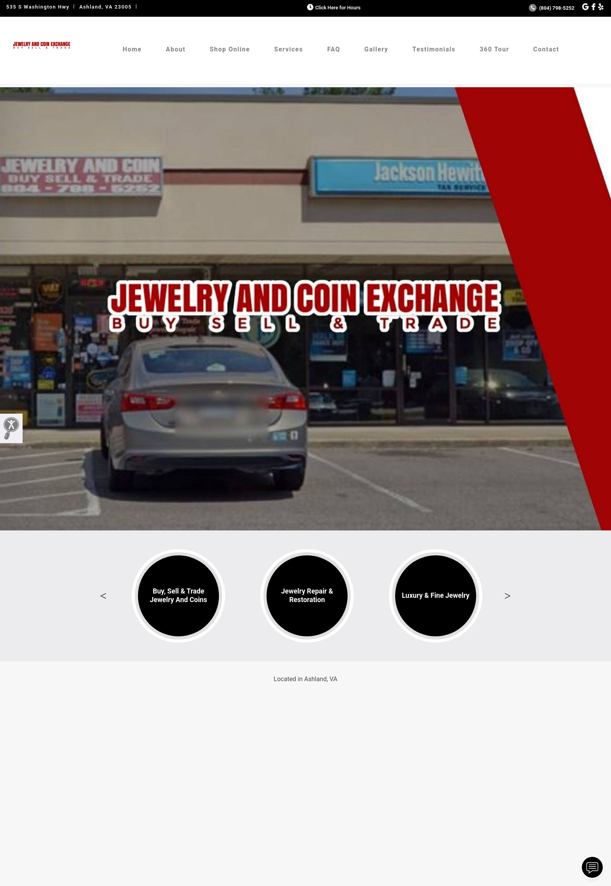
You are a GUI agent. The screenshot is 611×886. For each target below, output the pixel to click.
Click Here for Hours (333, 8)
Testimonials (434, 49)
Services (288, 49)
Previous (103, 595)
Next (508, 595)
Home (132, 49)
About (176, 49)
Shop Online (230, 49)
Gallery (376, 49)
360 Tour (494, 49)
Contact (546, 49)
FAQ (333, 49)
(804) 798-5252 (551, 8)
